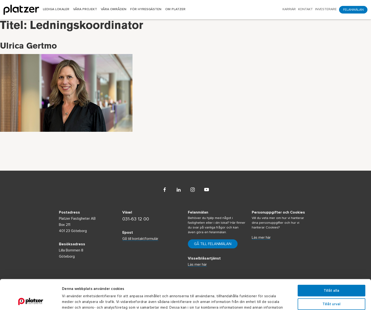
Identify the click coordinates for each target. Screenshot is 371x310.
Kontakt (305, 9)
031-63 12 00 (135, 219)
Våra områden (113, 9)
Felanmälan (353, 9)
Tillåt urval (331, 276)
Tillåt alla (331, 262)
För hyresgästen (145, 9)
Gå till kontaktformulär (140, 239)
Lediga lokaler (56, 9)
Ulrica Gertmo (28, 47)
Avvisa (331, 289)
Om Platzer (175, 9)
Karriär (289, 9)
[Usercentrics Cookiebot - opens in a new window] (30, 300)
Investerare (326, 9)
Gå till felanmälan (212, 244)
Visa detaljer (259, 300)
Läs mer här (261, 237)
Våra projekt (85, 9)
